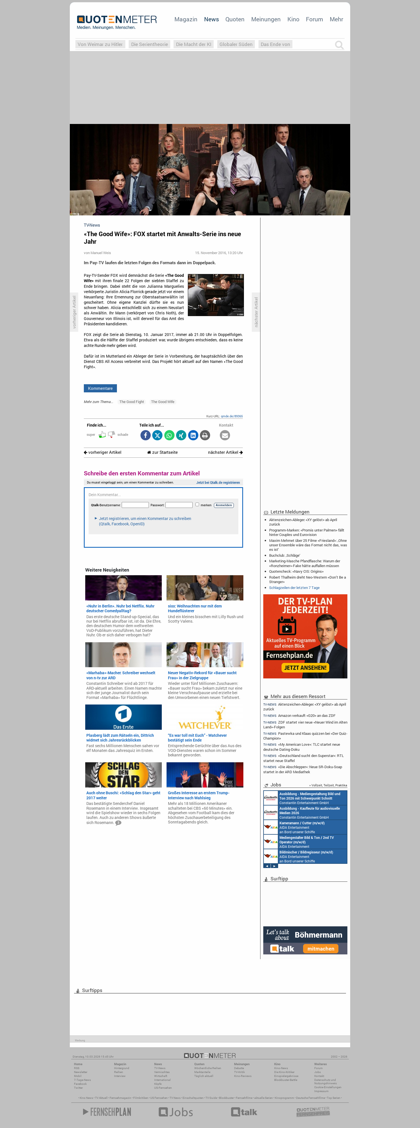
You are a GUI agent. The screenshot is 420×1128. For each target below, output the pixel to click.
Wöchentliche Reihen (207, 1068)
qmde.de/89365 (232, 416)
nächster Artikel (225, 452)
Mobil (78, 1076)
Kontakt (319, 1076)
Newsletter (80, 1072)
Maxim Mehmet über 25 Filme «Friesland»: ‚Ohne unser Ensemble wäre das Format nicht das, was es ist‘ (308, 545)
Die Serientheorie (149, 44)
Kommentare (100, 388)
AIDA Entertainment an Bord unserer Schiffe (294, 827)
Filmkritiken (140, 1098)
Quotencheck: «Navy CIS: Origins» (296, 571)
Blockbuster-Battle (285, 1080)
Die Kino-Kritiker (284, 1072)
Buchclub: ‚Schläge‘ (284, 555)
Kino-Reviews (242, 1076)
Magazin (185, 19)
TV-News (159, 1068)
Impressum (321, 1091)
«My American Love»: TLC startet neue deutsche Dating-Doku (301, 746)
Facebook (80, 1084)
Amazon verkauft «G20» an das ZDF (299, 715)
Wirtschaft (160, 1076)
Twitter (78, 1088)
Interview (120, 1076)
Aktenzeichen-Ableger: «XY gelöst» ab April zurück (303, 522)
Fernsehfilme (244, 1098)
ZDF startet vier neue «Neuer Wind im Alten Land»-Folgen (305, 724)
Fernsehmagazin (120, 1098)
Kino (293, 19)
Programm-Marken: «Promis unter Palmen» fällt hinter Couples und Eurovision (306, 532)
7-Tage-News (82, 1080)
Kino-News (281, 1068)
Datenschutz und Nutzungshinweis (325, 1081)
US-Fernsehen (163, 1088)
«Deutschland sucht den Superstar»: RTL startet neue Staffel (303, 758)
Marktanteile (202, 1072)
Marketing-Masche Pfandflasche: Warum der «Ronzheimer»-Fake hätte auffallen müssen (304, 563)
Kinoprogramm (284, 1098)
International (162, 1080)
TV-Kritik (239, 1072)
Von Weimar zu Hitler (100, 44)
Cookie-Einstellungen (327, 1087)
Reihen (118, 1072)
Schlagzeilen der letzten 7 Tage (294, 587)
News (211, 19)
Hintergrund (121, 1068)
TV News (175, 1098)
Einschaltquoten (193, 1098)
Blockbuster (226, 1098)
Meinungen (266, 19)
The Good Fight (131, 401)
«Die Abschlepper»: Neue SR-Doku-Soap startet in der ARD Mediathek (302, 769)
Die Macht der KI (193, 44)
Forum (314, 19)
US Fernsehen (159, 1098)
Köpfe (157, 1084)
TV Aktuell (101, 1098)
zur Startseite (162, 452)
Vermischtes (162, 1072)
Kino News (86, 1098)
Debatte (239, 1068)
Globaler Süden (236, 44)
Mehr (336, 19)
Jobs (317, 1072)
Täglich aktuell (203, 1076)
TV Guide (211, 1098)
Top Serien (333, 1098)
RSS (76, 1068)
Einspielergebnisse (286, 1076)
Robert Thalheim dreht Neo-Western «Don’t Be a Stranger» (307, 579)
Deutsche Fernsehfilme (310, 1098)
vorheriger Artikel (102, 452)
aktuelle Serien (263, 1098)
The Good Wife (162, 401)
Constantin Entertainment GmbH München (302, 798)
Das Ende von (275, 44)
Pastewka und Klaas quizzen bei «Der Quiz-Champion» (305, 735)
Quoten (234, 19)
